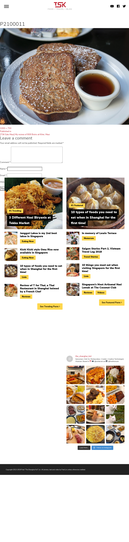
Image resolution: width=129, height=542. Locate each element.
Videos (100, 293)
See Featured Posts (112, 302)
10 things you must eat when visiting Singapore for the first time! (101, 268)
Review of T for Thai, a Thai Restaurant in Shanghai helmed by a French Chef (39, 288)
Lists (24, 277)
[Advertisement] (49, 332)
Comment (5, 162)
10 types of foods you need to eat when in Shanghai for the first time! (41, 269)
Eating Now (28, 241)
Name (3, 169)
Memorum (89, 238)
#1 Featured (77, 205)
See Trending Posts (50, 306)
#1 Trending (15, 211)
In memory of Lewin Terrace (99, 233)
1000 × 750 (5, 128)
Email (3, 175)
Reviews (26, 297)
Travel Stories (91, 257)
